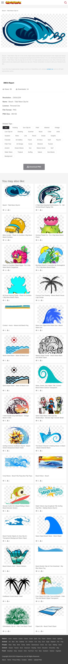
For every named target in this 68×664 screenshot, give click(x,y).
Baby (14, 645)
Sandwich (45, 651)
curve (30, 144)
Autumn (15, 638)
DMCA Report (9, 83)
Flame (43, 638)
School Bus (52, 648)
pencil (34, 136)
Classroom (27, 648)
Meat (40, 651)
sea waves (51, 152)
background (8, 156)
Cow (35, 641)
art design (19, 144)
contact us (50, 69)
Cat (26, 641)
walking (55, 645)
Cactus (26, 638)
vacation (7, 136)
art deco (39, 140)
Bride (18, 645)
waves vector (41, 148)
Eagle (47, 641)
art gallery (19, 140)
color (49, 131)
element (40, 144)
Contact (24, 660)
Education (45, 648)
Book (21, 648)
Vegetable (58, 651)
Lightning (59, 638)
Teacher (16, 648)
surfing (30, 152)
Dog (39, 641)
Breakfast (10, 651)
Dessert (20, 651)
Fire (39, 638)
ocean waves (19, 148)
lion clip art (8, 131)
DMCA (30, 660)
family (23, 645)
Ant (9, 641)
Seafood (52, 651)
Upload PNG (38, 660)
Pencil (39, 648)
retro (17, 136)
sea (6, 127)
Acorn (10, 638)
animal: (4, 641)
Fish (58, 641)
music (41, 131)
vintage (57, 127)
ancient (7, 148)
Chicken (31, 641)
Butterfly (22, 641)
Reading (34, 648)
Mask (10, 645)
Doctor (42, 645)
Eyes (50, 645)
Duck (43, 641)
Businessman (35, 645)
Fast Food (31, 651)
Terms (9, 660)
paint (37, 127)
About (4, 660)
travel (30, 140)
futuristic (7, 140)
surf (52, 148)
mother (28, 645)
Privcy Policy (16, 660)
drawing (20, 131)
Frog (62, 641)
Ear (46, 645)
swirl (49, 140)
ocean (43, 136)
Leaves (21, 638)
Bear (13, 641)
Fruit (36, 651)
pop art (58, 140)
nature (40, 152)
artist (58, 131)
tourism (50, 144)
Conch (31, 638)
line (25, 136)
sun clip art (26, 127)
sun (30, 148)
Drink (25, 651)
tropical (20, 152)
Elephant (53, 641)
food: (4, 651)
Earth (35, 638)
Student (11, 648)
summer (31, 131)
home (60, 645)
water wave (8, 152)
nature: (4, 638)
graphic (53, 136)
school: (4, 648)
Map (58, 648)
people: (4, 645)
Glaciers (49, 638)
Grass (54, 638)
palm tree (8, 144)
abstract (46, 127)
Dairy (15, 651)
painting (15, 127)
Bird (17, 641)
